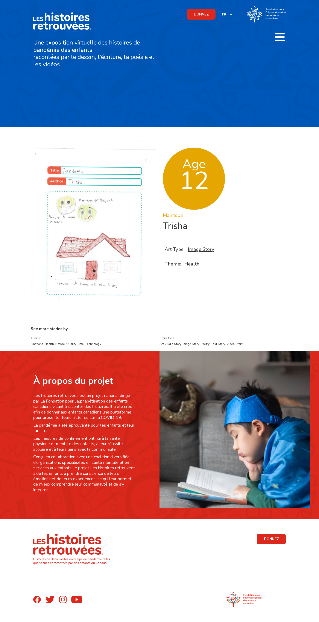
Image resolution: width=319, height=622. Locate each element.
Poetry (205, 344)
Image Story (201, 249)
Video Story (235, 344)
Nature (60, 344)
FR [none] (224, 14)
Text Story (218, 344)
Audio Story (173, 344)
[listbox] (227, 14)
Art (162, 344)
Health (191, 264)
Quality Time (75, 344)
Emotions (37, 344)
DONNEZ (201, 14)
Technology (93, 344)
